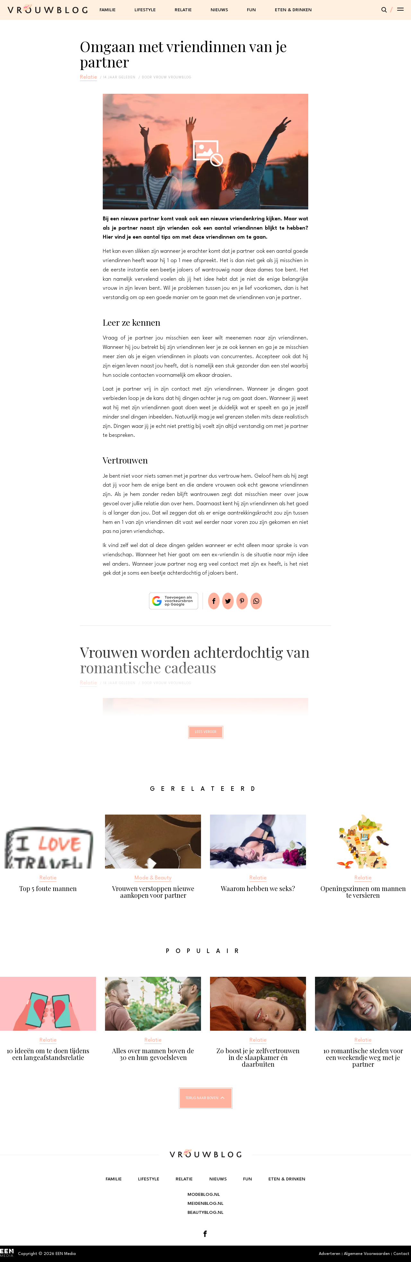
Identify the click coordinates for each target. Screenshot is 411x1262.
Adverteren (329, 1254)
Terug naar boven (202, 1104)
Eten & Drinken (293, 10)
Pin (244, 601)
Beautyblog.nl (205, 1212)
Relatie (183, 10)
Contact (401, 1254)
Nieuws (219, 10)
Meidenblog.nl (205, 1203)
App (264, 601)
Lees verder (205, 734)
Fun (251, 10)
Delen (206, 601)
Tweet (225, 601)
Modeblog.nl (204, 1194)
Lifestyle (145, 10)
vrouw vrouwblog (172, 77)
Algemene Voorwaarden (367, 1254)
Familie (108, 10)
